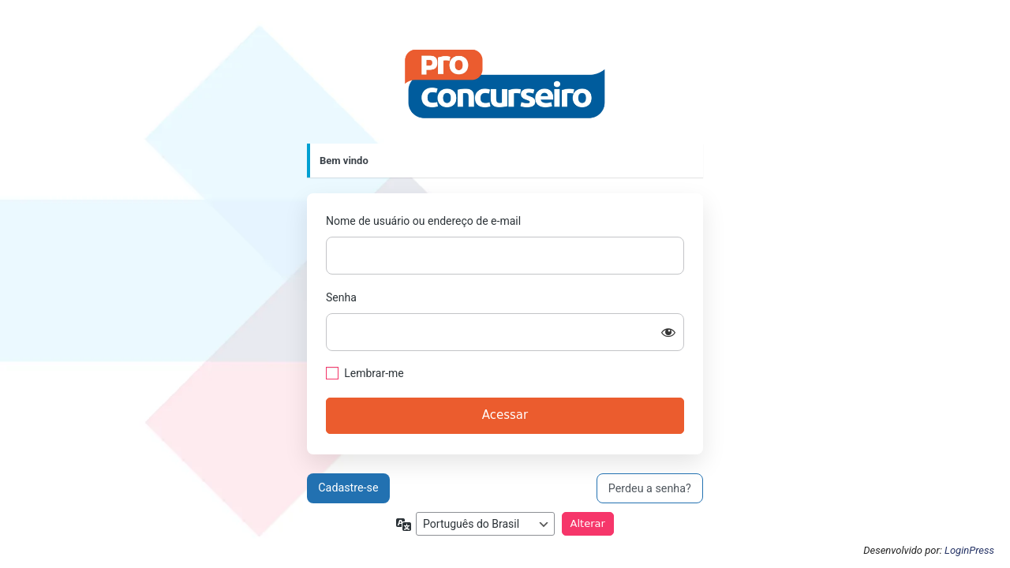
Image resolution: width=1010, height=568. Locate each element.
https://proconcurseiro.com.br (505, 84)
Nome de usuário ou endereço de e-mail (423, 221)
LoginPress (969, 550)
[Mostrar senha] (668, 332)
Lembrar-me (374, 373)
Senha (341, 297)
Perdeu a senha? (649, 488)
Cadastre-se (348, 487)
